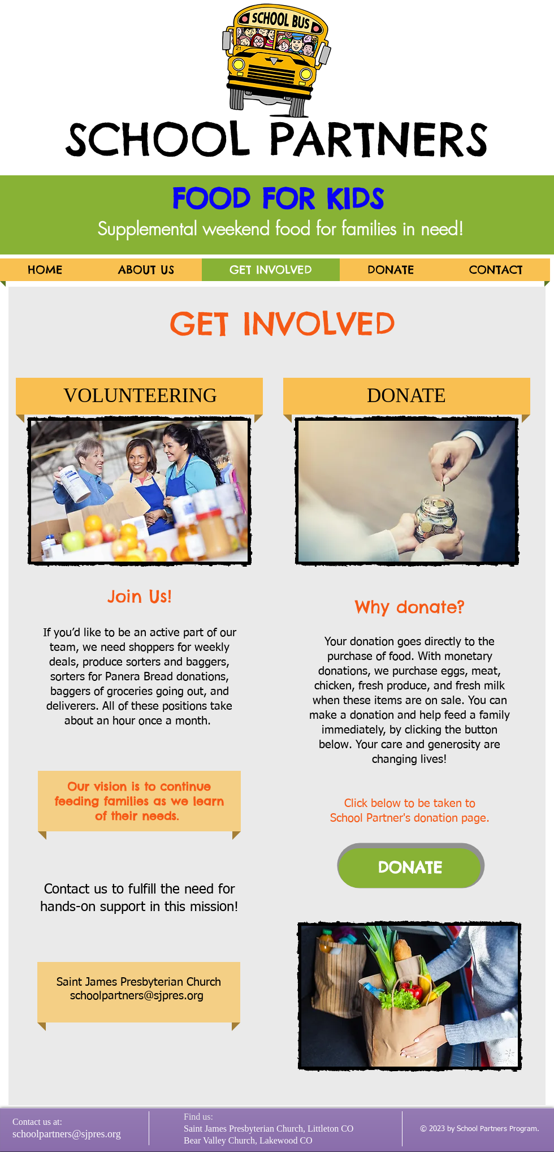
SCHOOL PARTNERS (277, 138)
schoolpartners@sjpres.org (66, 1134)
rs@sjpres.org (169, 996)
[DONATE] (410, 868)
